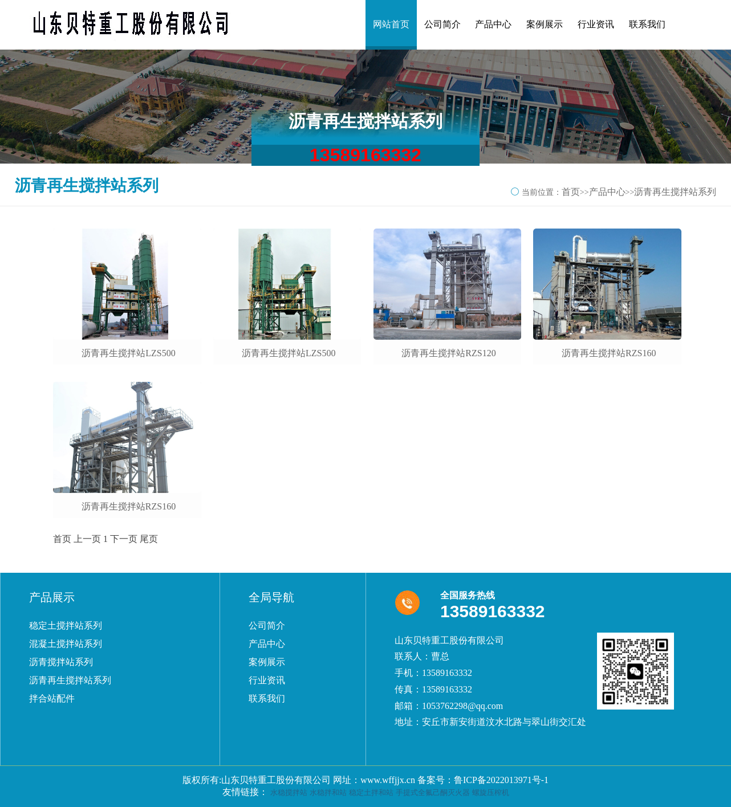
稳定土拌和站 (371, 792)
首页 (571, 192)
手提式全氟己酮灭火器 (433, 792)
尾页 (149, 539)
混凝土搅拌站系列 (65, 644)
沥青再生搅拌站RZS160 (609, 353)
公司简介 (442, 24)
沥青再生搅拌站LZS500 (128, 353)
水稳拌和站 (328, 792)
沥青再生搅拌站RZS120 (448, 353)
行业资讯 (596, 24)
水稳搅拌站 (288, 792)
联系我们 (647, 24)
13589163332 (365, 155)
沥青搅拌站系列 (61, 662)
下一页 (123, 539)
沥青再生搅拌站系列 (675, 192)
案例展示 (544, 24)
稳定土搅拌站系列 (65, 625)
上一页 (87, 539)
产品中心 (493, 24)
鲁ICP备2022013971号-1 (501, 780)
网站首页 (391, 24)
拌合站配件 (52, 698)
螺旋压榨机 (490, 792)
